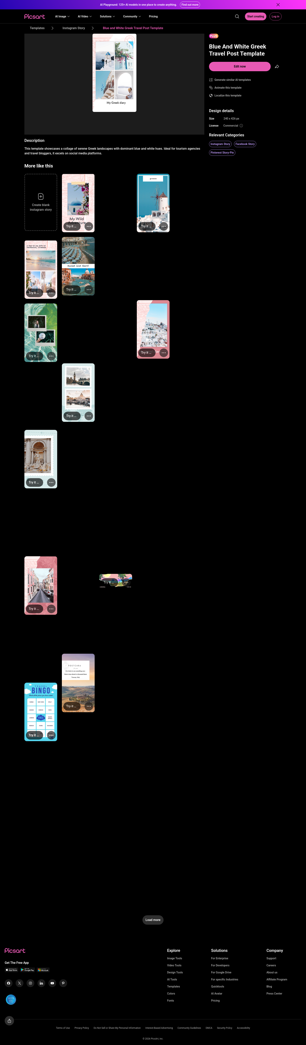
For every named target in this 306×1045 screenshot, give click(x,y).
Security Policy (224, 1028)
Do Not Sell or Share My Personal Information (117, 1028)
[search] (237, 16)
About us (271, 972)
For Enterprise (219, 958)
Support (271, 958)
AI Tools (172, 979)
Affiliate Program (276, 979)
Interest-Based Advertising (159, 1028)
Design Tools (175, 972)
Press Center (274, 993)
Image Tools (174, 958)
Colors (171, 993)
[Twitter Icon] (19, 983)
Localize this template (227, 95)
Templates (173, 986)
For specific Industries (224, 979)
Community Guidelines (189, 1028)
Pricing (215, 1000)
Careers (271, 965)
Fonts (170, 1000)
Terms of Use (63, 1028)
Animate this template (228, 87)
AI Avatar (216, 993)
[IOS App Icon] (11, 971)
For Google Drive (221, 972)
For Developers (220, 965)
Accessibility (243, 1028)
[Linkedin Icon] (41, 983)
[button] (62, 16)
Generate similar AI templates (232, 79)
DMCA (209, 1028)
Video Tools (174, 965)
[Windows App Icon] (43, 971)
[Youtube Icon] (52, 983)
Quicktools (217, 986)
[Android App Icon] (27, 971)
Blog (269, 986)
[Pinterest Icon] (63, 983)
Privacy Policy (82, 1028)
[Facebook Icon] (8, 983)
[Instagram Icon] (30, 983)
